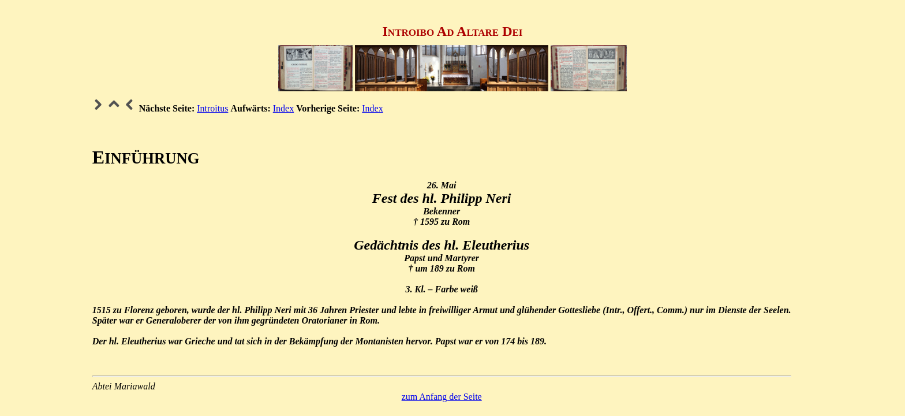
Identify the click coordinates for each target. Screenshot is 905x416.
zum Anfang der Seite (442, 397)
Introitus (212, 108)
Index (283, 108)
